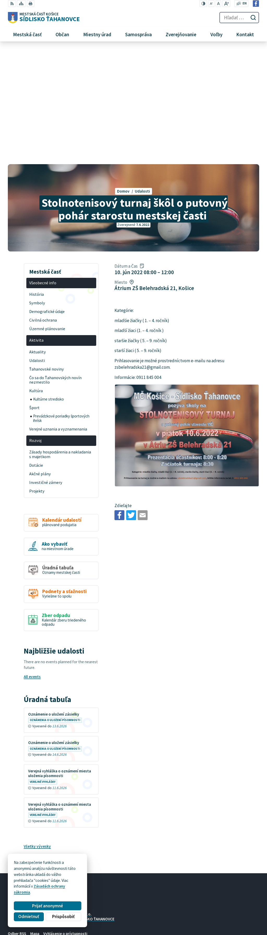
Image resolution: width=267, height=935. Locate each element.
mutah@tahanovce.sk (199, 917)
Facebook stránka (195, 923)
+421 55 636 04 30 (195, 912)
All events (32, 561)
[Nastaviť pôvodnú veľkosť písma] (218, 3)
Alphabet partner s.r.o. (72, 799)
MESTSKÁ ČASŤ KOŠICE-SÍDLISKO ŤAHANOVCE (75, 804)
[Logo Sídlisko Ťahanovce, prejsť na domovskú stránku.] (44, 17)
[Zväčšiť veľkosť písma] (226, 3)
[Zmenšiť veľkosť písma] (211, 3)
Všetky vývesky (37, 731)
